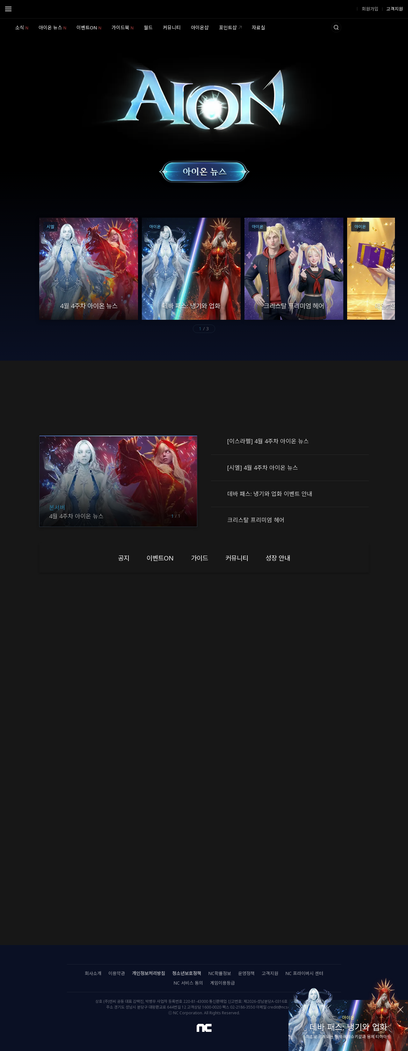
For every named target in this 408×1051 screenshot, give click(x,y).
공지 (217, 441)
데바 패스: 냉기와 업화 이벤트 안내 (269, 494)
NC (204, 1028)
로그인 (347, 8)
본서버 (57, 507)
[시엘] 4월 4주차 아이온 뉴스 (262, 467)
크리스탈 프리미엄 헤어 (256, 520)
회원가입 (369, 8)
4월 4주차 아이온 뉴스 (76, 516)
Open (8, 10)
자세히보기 (204, 893)
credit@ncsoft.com (284, 1007)
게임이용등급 (222, 983)
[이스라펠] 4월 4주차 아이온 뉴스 (268, 441)
